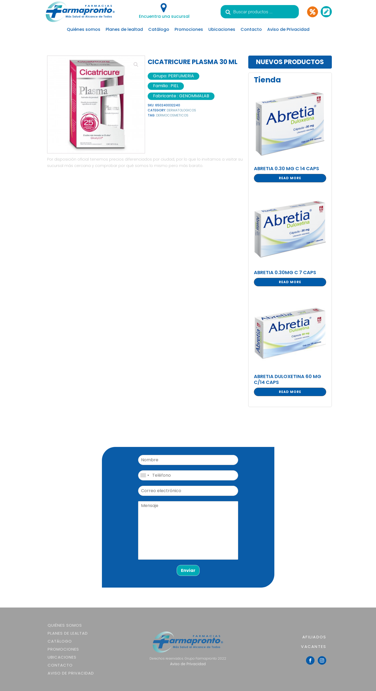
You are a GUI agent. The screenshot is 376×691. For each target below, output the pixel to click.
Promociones (189, 29)
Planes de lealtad (124, 29)
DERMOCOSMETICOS (172, 115)
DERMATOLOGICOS (181, 110)
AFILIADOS (314, 637)
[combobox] (144, 475)
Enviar (188, 570)
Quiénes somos (83, 29)
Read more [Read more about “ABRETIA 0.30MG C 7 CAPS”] (290, 282)
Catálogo (158, 29)
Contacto (251, 29)
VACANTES (313, 646)
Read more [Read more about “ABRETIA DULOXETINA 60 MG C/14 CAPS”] (290, 392)
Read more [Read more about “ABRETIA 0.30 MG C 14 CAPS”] (290, 178)
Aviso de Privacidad (288, 29)
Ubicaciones (221, 29)
